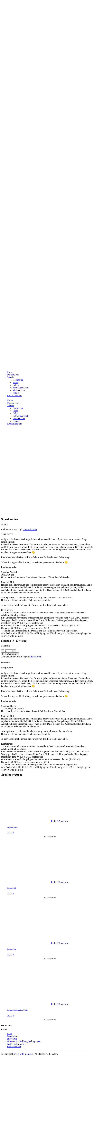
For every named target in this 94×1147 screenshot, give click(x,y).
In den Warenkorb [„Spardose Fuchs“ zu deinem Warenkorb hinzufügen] (59, 821)
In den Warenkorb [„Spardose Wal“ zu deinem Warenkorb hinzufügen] (59, 943)
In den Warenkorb (10, 654)
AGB (9, 1033)
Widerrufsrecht (14, 1046)
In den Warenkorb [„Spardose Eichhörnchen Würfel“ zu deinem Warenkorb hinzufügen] (59, 1004)
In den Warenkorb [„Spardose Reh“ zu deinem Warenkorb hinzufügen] (59, 882)
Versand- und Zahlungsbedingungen (23, 1041)
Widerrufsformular (15, 1044)
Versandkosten (30, 529)
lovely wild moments (23, 1054)
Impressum (12, 1039)
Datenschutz (12, 1036)
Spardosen (36, 656)
